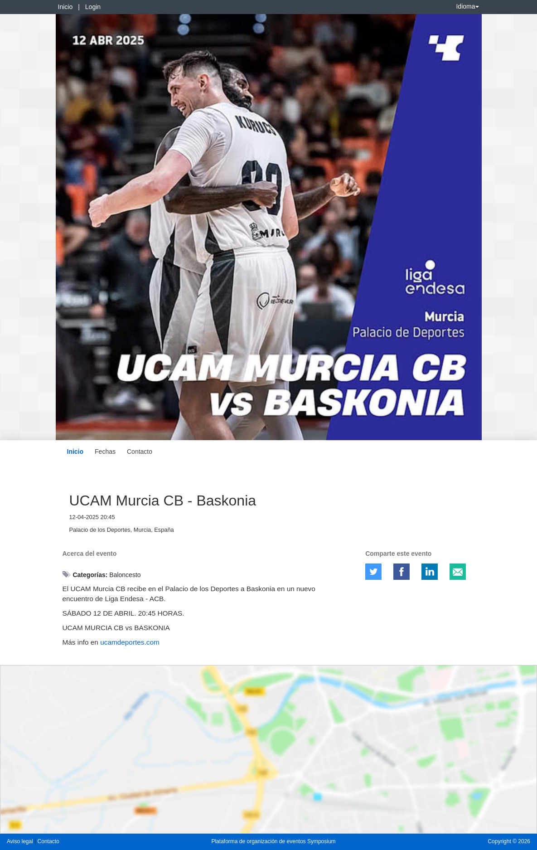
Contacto (139, 451)
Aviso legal (20, 841)
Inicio (65, 6)
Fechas (105, 451)
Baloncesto (124, 574)
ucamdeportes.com (130, 642)
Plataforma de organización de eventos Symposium (273, 841)
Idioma (467, 6)
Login (93, 6)
